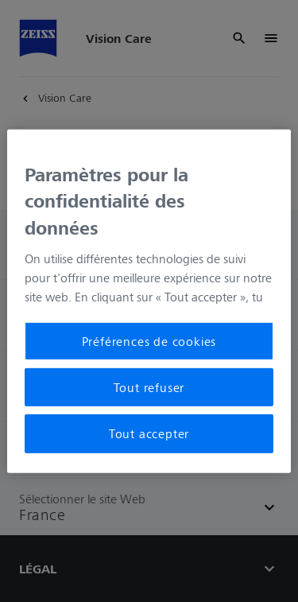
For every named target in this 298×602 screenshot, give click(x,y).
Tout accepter (149, 433)
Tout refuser (149, 387)
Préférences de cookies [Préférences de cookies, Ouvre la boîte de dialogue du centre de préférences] (149, 340)
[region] (148, 300)
